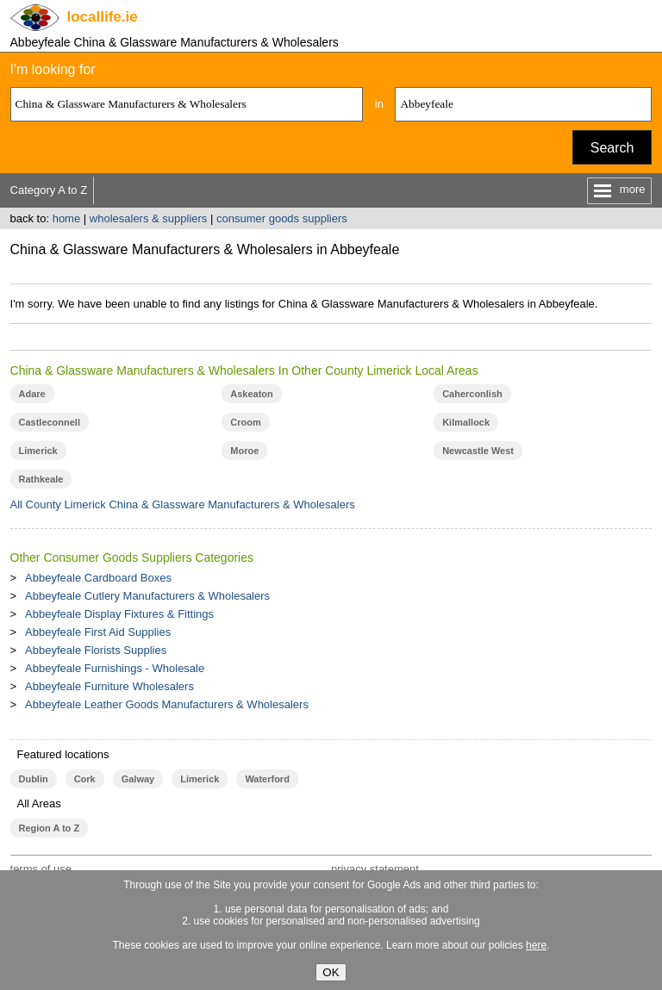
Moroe (244, 450)
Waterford (267, 779)
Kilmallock (466, 422)
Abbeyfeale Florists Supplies (95, 650)
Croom (245, 422)
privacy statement (375, 868)
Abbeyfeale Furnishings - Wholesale (114, 668)
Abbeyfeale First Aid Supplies (98, 632)
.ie (102, 17)
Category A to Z (49, 190)
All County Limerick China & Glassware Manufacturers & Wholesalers (182, 504)
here (536, 945)
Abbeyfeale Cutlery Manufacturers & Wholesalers (147, 595)
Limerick (38, 450)
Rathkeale (41, 479)
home (67, 218)
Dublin (33, 779)
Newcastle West (478, 450)
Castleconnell (49, 422)
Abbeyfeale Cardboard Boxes (98, 577)
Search (612, 147)
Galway (138, 779)
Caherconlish (472, 394)
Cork (85, 779)
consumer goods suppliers (281, 218)
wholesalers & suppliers (149, 218)
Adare (32, 394)
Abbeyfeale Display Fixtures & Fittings (119, 613)
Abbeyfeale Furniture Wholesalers (109, 686)
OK (330, 972)
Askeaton (251, 394)
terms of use (41, 868)
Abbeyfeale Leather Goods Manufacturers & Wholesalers (167, 704)
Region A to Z (49, 828)
